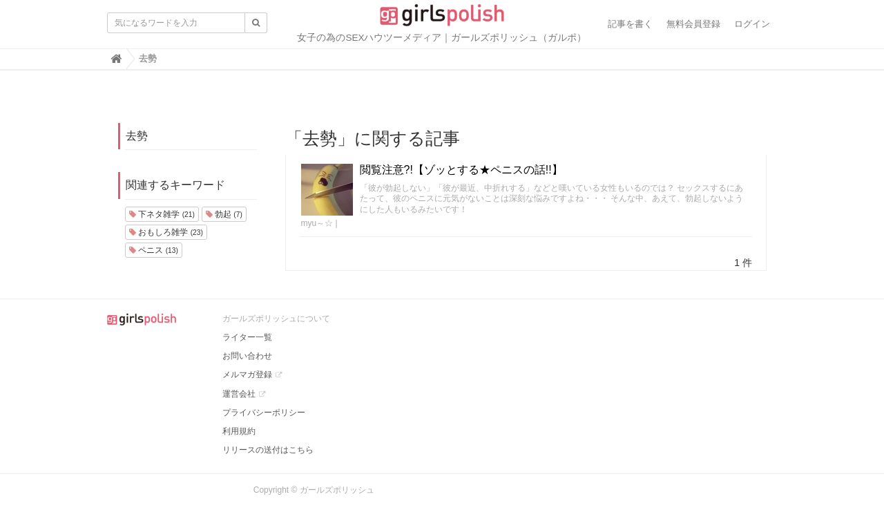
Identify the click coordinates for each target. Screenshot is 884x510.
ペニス (153, 250)
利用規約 (239, 431)
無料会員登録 (693, 24)
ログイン (752, 24)
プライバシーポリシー (263, 412)
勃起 (224, 214)
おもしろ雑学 (166, 232)
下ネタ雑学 (162, 214)
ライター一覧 (247, 337)
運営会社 (239, 394)
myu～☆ (317, 223)
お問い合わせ (247, 356)
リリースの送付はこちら (268, 450)
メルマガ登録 (247, 374)
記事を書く (630, 24)
